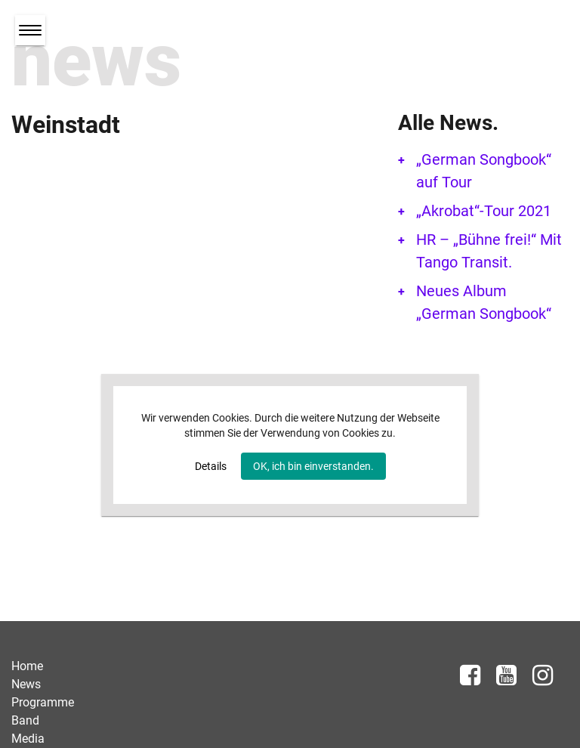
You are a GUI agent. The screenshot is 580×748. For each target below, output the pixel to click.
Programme (42, 702)
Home (27, 666)
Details (211, 466)
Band (25, 720)
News (26, 684)
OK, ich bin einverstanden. (313, 466)
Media (28, 738)
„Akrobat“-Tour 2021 (483, 211)
